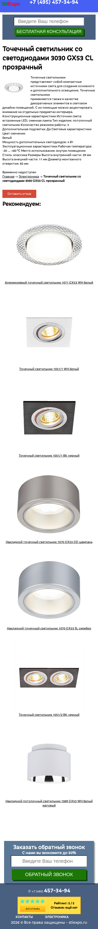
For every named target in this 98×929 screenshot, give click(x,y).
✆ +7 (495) (49, 891)
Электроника (29, 176)
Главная (8, 176)
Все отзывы (33, 909)
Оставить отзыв (19, 194)
